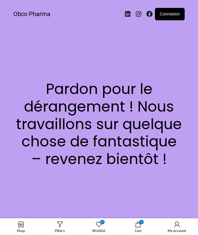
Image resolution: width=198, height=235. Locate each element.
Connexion (170, 14)
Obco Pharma (31, 14)
